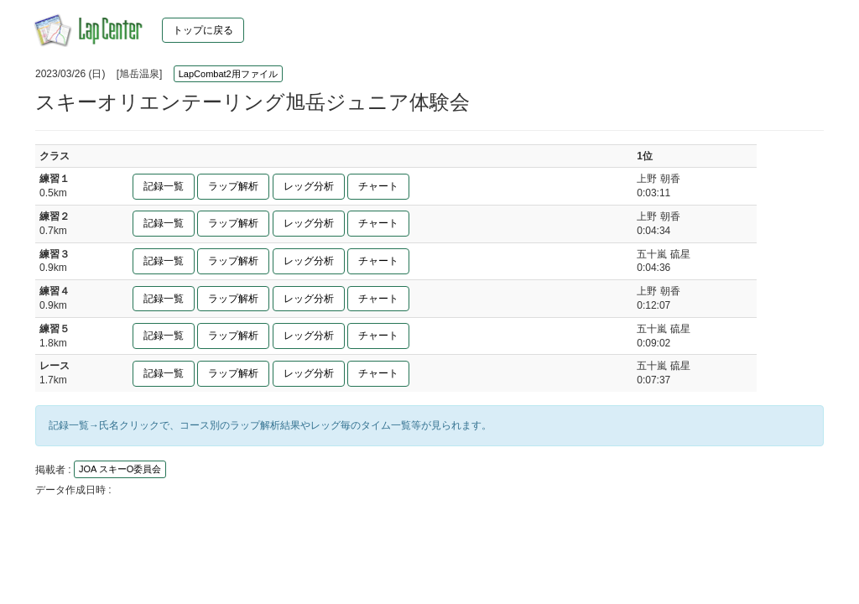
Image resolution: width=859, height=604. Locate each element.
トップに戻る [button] (203, 30)
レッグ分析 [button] (309, 186)
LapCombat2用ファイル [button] (228, 74)
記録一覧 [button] (163, 186)
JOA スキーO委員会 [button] (120, 469)
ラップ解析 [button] (233, 186)
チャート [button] (378, 186)
